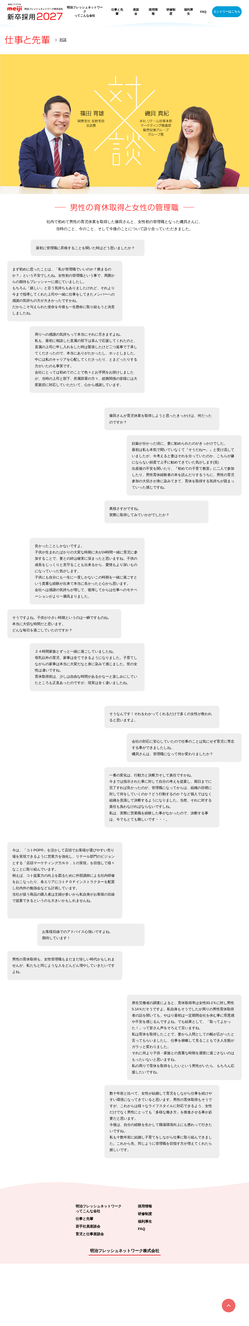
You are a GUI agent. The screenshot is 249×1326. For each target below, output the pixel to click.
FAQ (203, 11)
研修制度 (170, 11)
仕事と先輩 (117, 11)
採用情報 (153, 11)
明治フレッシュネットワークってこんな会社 (85, 11)
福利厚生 (188, 11)
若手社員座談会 (88, 1289)
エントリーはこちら (226, 11)
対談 (63, 40)
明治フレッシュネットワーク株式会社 (124, 1313)
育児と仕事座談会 (90, 1296)
